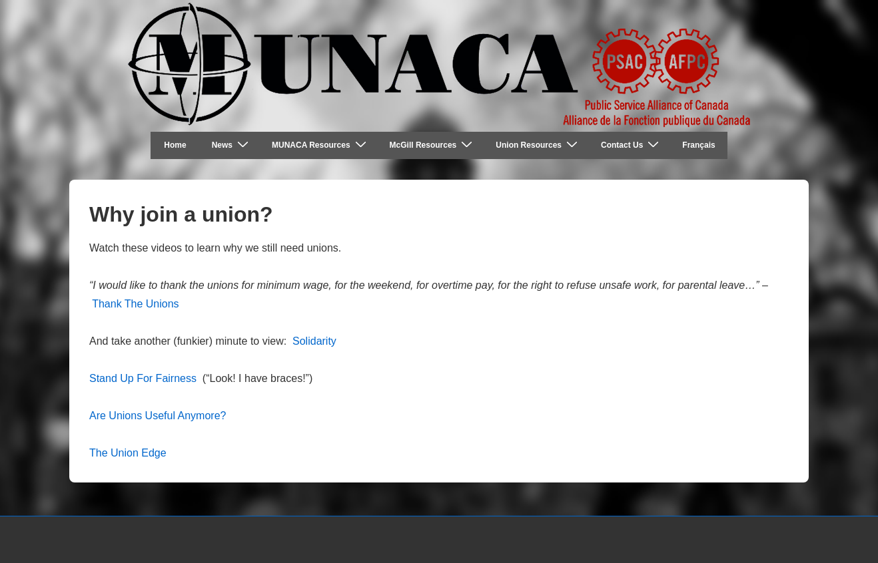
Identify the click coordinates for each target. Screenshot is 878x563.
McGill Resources (433, 145)
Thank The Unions (135, 303)
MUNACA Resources (321, 145)
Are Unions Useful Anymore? (157, 415)
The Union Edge (128, 453)
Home (175, 145)
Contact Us (631, 145)
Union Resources (538, 145)
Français (698, 145)
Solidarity (314, 341)
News (232, 145)
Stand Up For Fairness (143, 378)
